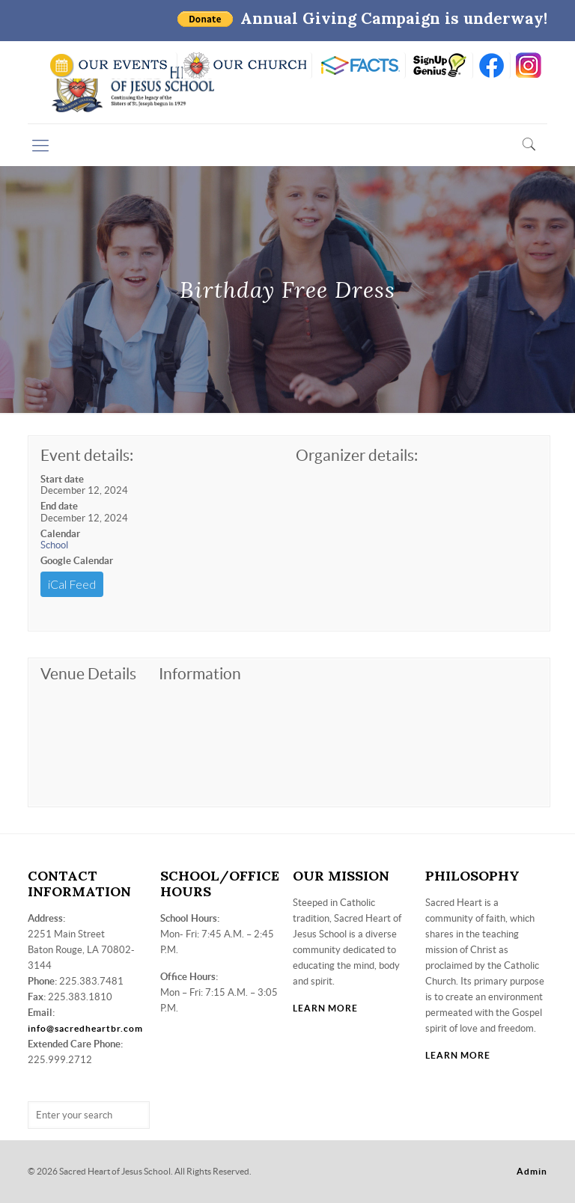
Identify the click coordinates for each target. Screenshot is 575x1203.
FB (491, 65)
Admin (532, 1171)
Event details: (86, 455)
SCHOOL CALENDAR (109, 65)
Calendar (60, 533)
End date (59, 506)
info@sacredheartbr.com (85, 1028)
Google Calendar (76, 560)
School (54, 545)
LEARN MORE (325, 1008)
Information (200, 673)
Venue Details (88, 673)
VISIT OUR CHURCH (244, 65)
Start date (62, 479)
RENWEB (358, 65)
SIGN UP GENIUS (439, 65)
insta (529, 65)
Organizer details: (357, 455)
